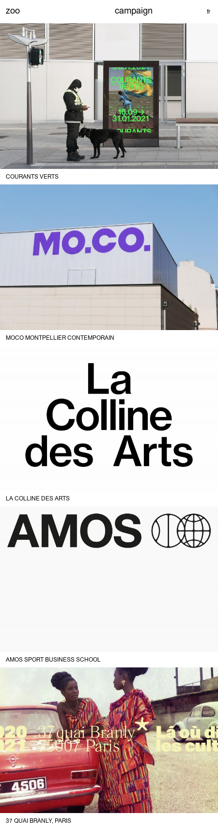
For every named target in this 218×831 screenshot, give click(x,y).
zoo (13, 10)
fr (208, 11)
